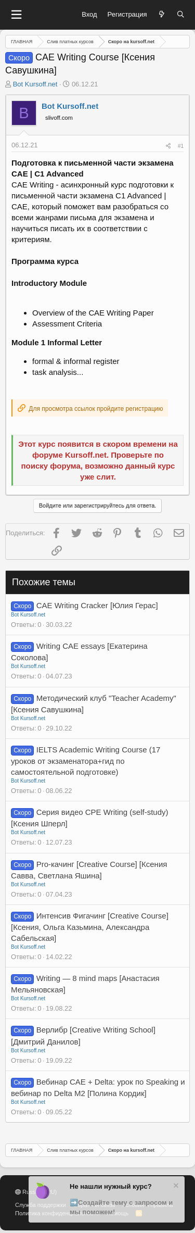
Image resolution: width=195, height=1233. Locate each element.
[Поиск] (180, 14)
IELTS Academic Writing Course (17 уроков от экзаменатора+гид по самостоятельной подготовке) (85, 760)
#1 (181, 146)
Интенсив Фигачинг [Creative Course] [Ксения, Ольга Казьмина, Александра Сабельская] (89, 926)
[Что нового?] (162, 14)
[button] (16, 15)
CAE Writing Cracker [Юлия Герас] (97, 605)
